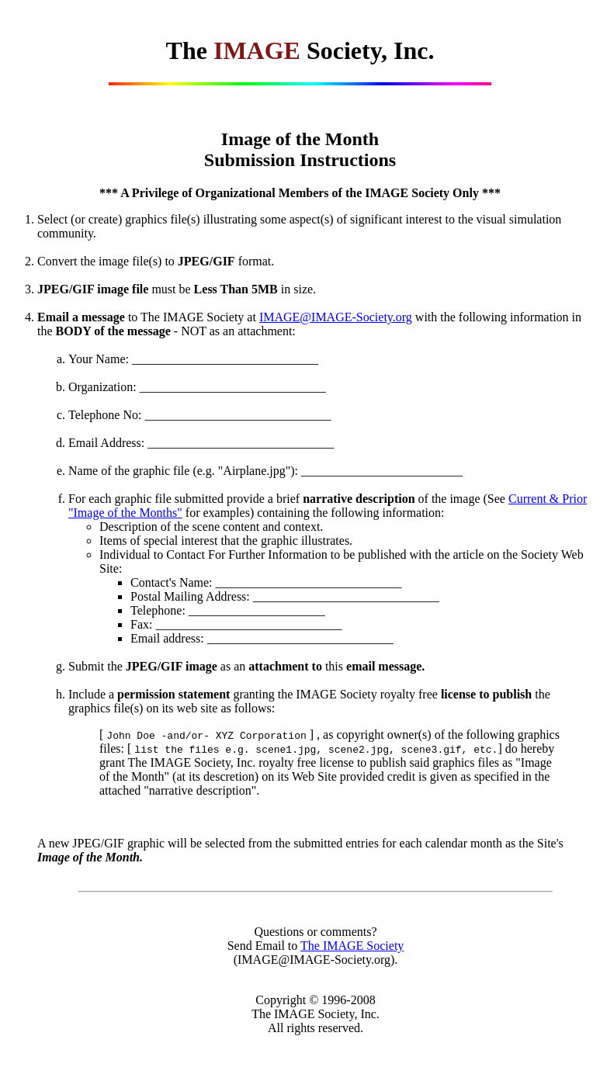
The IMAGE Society (352, 945)
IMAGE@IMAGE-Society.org (335, 317)
